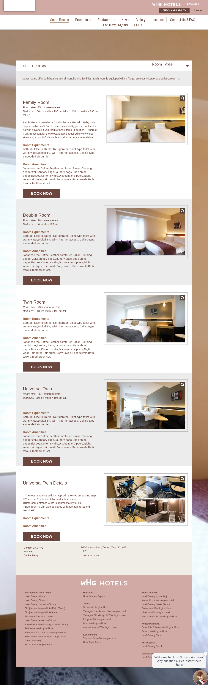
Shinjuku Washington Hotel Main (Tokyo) (45, 611)
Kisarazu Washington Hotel (38, 647)
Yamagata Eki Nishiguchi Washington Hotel (104, 618)
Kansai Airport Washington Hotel (158, 603)
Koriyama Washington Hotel (97, 622)
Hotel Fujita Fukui (91, 645)
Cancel (198, 10)
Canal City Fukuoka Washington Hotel (160, 630)
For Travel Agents (182, 19)
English (195, 3)
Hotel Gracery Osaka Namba (156, 607)
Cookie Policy (31, 555)
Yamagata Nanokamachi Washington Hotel (104, 614)
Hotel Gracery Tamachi (36, 603)
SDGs (201, 19)
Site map (28, 551)
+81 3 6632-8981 (91, 555)
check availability (175, 10)
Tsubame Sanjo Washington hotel (99, 641)
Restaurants (88, 19)
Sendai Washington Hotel (95, 609)
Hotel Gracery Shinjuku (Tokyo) (40, 607)
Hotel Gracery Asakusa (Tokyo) (40, 623)
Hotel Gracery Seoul (152, 649)
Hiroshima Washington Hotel (156, 615)
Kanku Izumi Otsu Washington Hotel (159, 619)
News (105, 19)
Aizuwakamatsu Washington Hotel (100, 630)
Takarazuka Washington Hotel (156, 611)
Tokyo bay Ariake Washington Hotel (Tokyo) (46, 627)
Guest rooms (48, 19)
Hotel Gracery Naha (151, 638)
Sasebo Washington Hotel (154, 634)
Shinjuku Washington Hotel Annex (41, 615)
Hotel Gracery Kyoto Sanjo (155, 599)
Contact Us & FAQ (154, 19)
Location (133, 19)
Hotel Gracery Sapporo (94, 599)
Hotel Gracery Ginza (35, 599)
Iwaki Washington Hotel (94, 626)
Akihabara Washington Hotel (39, 619)
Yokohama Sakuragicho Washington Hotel (46, 635)
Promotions (68, 19)
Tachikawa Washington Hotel (39, 631)
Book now (41, 193)
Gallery (118, 19)
